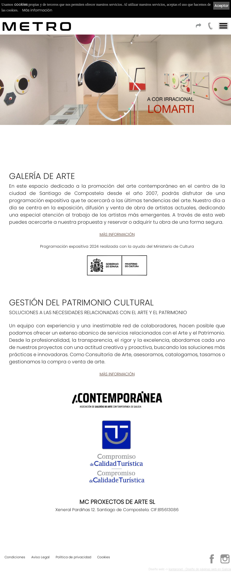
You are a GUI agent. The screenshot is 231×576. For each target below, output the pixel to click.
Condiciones (15, 557)
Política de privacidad (73, 557)
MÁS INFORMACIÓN (117, 234)
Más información (37, 10)
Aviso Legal (40, 557)
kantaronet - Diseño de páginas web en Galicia (200, 569)
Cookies (103, 557)
